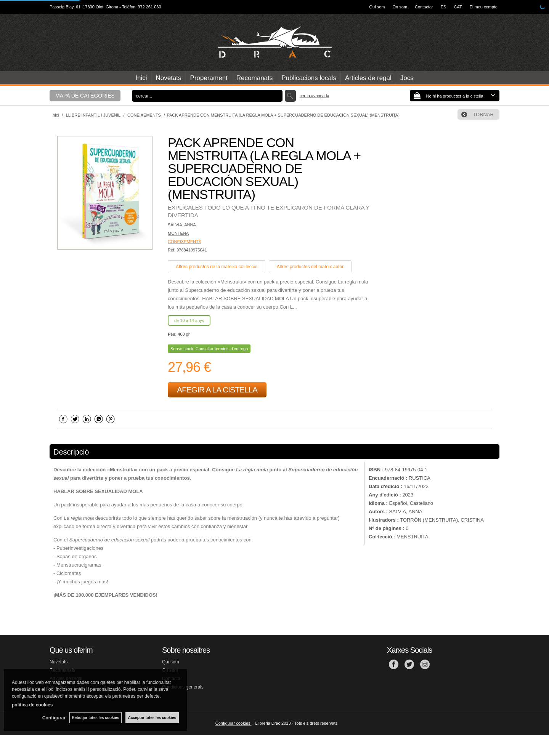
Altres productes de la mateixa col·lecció (216, 266)
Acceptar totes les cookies (152, 718)
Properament (209, 78)
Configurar (53, 718)
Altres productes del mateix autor (310, 266)
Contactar (424, 7)
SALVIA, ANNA (182, 225)
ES (443, 7)
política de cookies (32, 705)
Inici (141, 78)
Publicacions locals (308, 78)
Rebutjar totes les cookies (95, 718)
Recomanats (254, 78)
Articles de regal (368, 78)
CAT (458, 7)
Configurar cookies (233, 723)
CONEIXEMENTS (184, 241)
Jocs (407, 78)
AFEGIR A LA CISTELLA (217, 389)
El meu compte (484, 7)
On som (400, 7)
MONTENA (178, 233)
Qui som (377, 7)
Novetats (168, 78)
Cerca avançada (314, 95)
